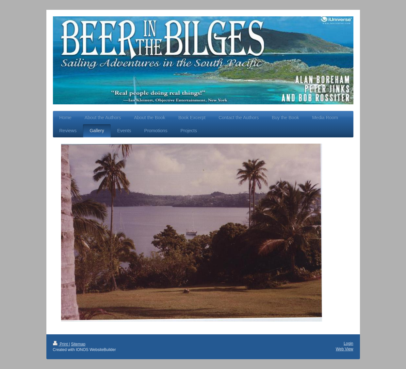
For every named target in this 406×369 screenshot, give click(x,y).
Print (61, 344)
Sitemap (78, 344)
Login (348, 343)
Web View (344, 349)
